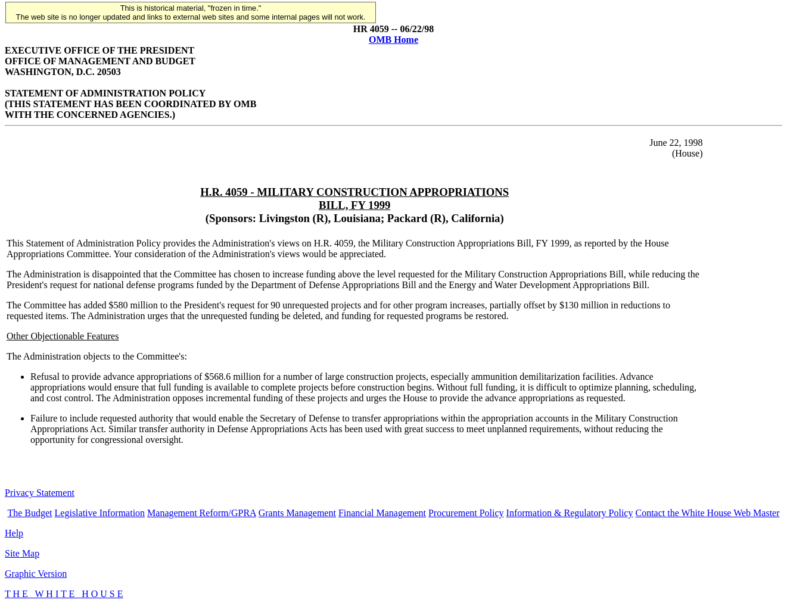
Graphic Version (36, 574)
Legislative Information (100, 513)
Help (14, 533)
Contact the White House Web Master (707, 513)
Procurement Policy (466, 513)
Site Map (22, 553)
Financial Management (382, 513)
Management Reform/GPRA (201, 513)
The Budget (29, 513)
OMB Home (393, 40)
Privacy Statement (39, 493)
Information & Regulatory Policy (569, 513)
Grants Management (297, 513)
